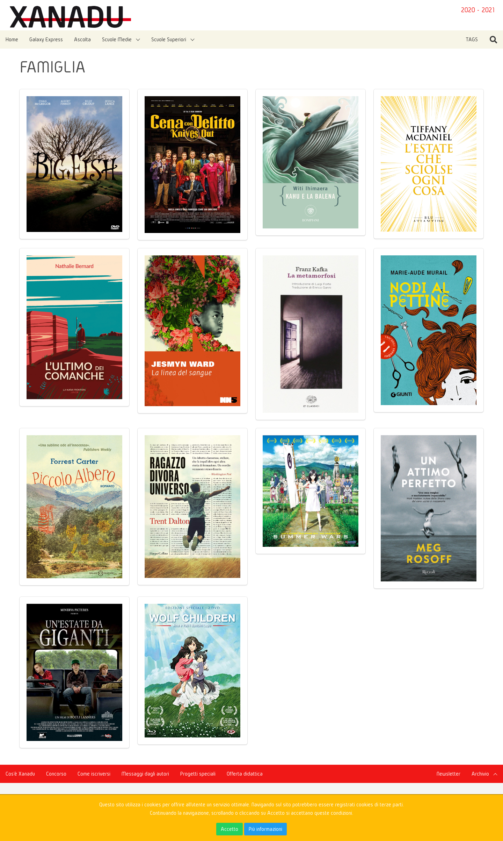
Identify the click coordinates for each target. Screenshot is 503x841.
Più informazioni (265, 829)
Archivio (480, 774)
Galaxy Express (46, 39)
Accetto (229, 829)
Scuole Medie (117, 39)
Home (12, 39)
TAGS (472, 39)
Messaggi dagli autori (145, 774)
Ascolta (82, 39)
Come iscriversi (94, 774)
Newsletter (448, 774)
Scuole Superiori (168, 39)
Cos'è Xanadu (20, 774)
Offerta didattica (245, 774)
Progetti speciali (198, 774)
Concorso (56, 774)
